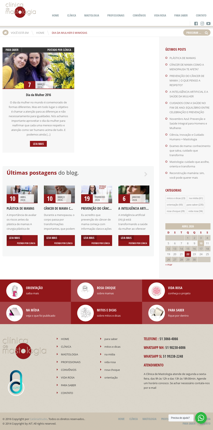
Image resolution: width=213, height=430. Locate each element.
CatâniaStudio (38, 419)
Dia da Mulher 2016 (38, 95)
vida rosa (193, 211)
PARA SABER (181, 15)
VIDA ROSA (160, 15)
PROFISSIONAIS (115, 15)
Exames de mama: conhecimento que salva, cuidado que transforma (190, 150)
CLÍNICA (71, 15)
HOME (55, 15)
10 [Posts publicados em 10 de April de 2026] (200, 243)
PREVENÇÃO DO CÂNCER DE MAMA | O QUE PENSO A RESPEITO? (187, 80)
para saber (12, 50)
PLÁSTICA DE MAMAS (20, 208)
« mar (168, 264)
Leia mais (38, 144)
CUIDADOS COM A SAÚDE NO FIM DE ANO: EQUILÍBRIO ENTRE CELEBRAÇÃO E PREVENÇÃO (189, 107)
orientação (172, 204)
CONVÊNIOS (139, 15)
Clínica (67, 50)
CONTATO (201, 15)
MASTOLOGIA (91, 15)
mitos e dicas (174, 198)
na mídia (193, 198)
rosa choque (173, 211)
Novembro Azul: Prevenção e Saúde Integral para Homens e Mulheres (188, 123)
